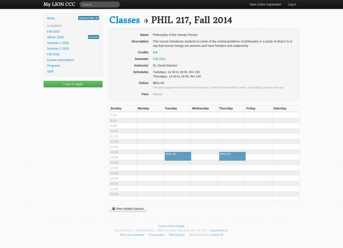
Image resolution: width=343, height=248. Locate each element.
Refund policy (177, 234)
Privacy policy (157, 234)
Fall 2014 (159, 59)
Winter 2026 (73, 37)
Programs (53, 65)
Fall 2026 (53, 54)
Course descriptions (60, 60)
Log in (292, 4)
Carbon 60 (217, 234)
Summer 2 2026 (58, 48)
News (73, 18)
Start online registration (265, 4)
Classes (124, 20)
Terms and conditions (132, 234)
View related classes (128, 208)
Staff (50, 71)
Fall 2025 (53, 31)
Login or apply (73, 84)
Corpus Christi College (172, 226)
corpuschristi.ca (219, 230)
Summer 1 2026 (58, 43)
